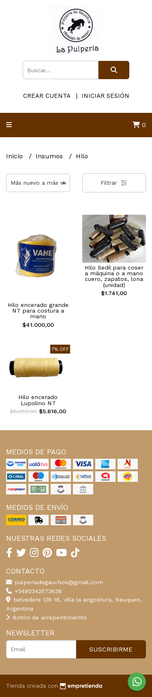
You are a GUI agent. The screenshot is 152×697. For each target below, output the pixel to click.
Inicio (15, 156)
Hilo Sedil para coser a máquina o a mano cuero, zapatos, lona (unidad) (114, 276)
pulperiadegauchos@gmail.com (54, 582)
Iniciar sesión (105, 95)
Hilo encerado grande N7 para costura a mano (38, 311)
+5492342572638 (34, 591)
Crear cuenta (46, 95)
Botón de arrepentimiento (46, 617)
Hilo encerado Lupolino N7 (38, 400)
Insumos (50, 156)
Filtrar (114, 183)
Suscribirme (111, 649)
